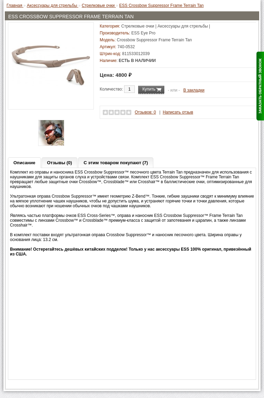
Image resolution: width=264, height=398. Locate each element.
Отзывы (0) (59, 162)
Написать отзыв (178, 112)
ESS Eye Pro (143, 33)
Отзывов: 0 (145, 112)
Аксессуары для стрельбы (182, 26)
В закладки (194, 90)
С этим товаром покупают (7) (116, 162)
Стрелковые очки (137, 26)
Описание (24, 162)
